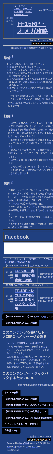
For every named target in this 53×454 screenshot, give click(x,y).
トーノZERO (29, 259)
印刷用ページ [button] (11, 430)
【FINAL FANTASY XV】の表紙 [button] (21, 323)
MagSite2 (24, 443)
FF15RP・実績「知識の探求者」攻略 (25, 275)
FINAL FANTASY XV (20, 262)
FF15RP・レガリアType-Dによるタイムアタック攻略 (25, 299)
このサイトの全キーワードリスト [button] (22, 424)
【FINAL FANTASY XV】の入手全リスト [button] (25, 411)
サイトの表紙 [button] (11, 392)
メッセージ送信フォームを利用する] (25, 343)
